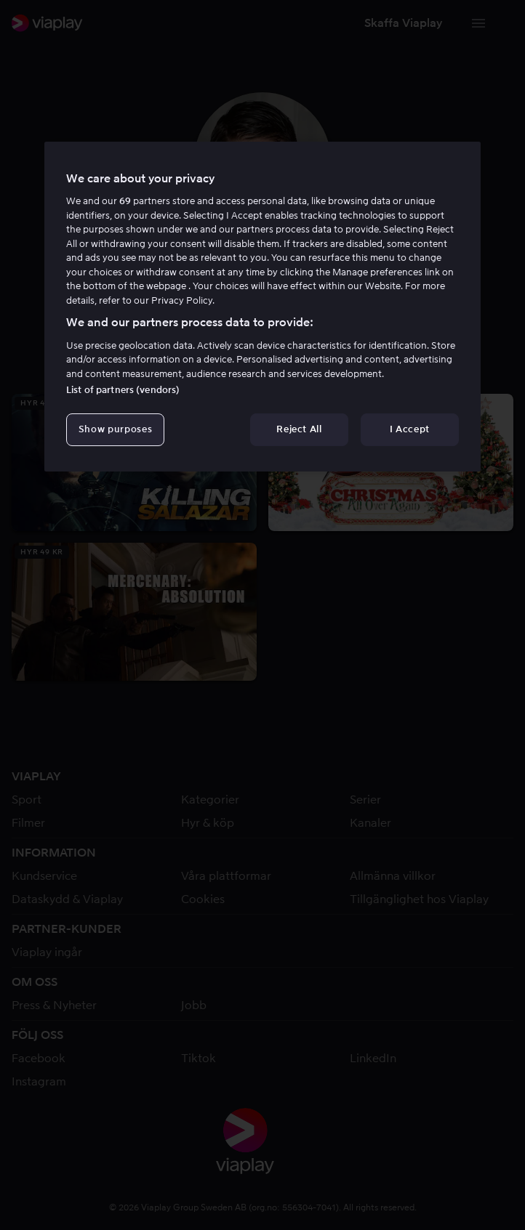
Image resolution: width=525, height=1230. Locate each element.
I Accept (410, 429)
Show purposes (115, 429)
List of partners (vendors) (123, 389)
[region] (262, 307)
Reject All (299, 429)
